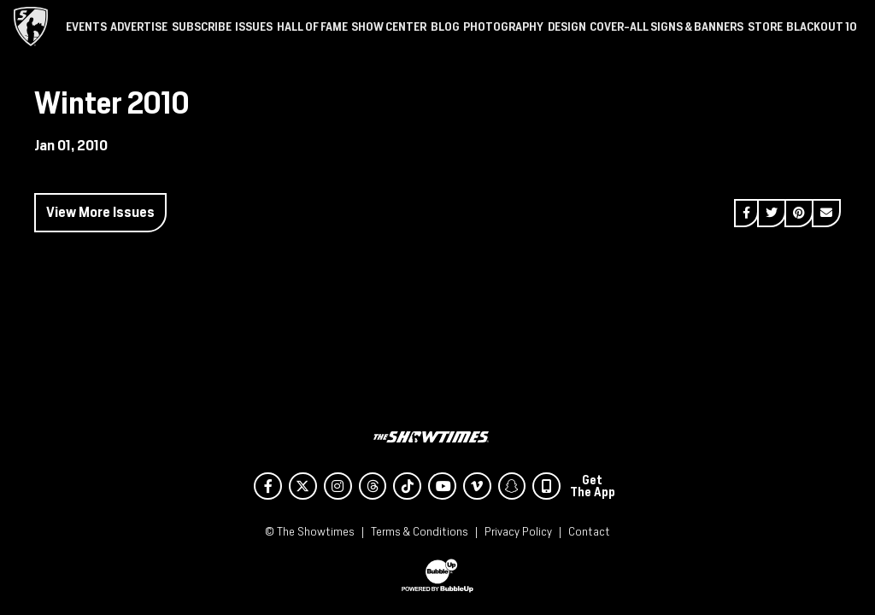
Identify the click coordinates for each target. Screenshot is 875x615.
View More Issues (100, 212)
